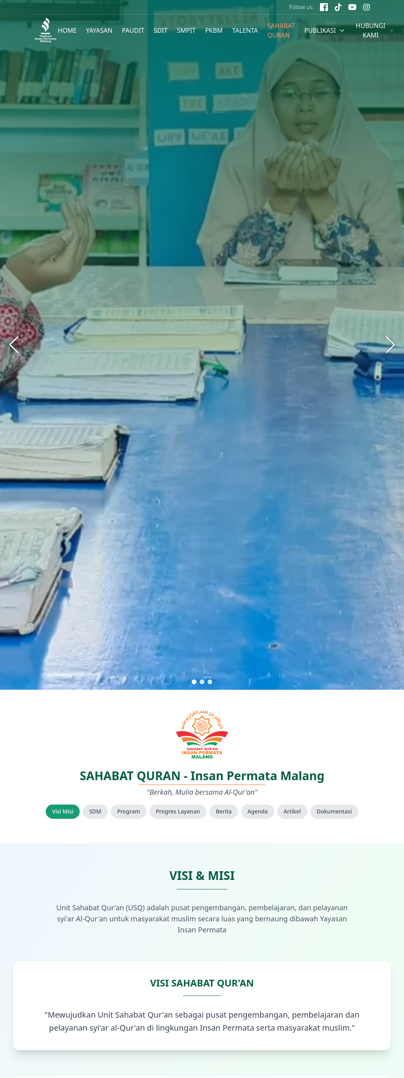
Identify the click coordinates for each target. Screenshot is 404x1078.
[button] (194, 681)
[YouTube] (352, 7)
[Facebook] (324, 7)
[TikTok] (338, 7)
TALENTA (245, 30)
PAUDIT (133, 30)
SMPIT (186, 30)
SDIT (161, 30)
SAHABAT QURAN (281, 30)
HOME (67, 30)
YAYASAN (99, 30)
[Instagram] (366, 7)
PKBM (214, 30)
